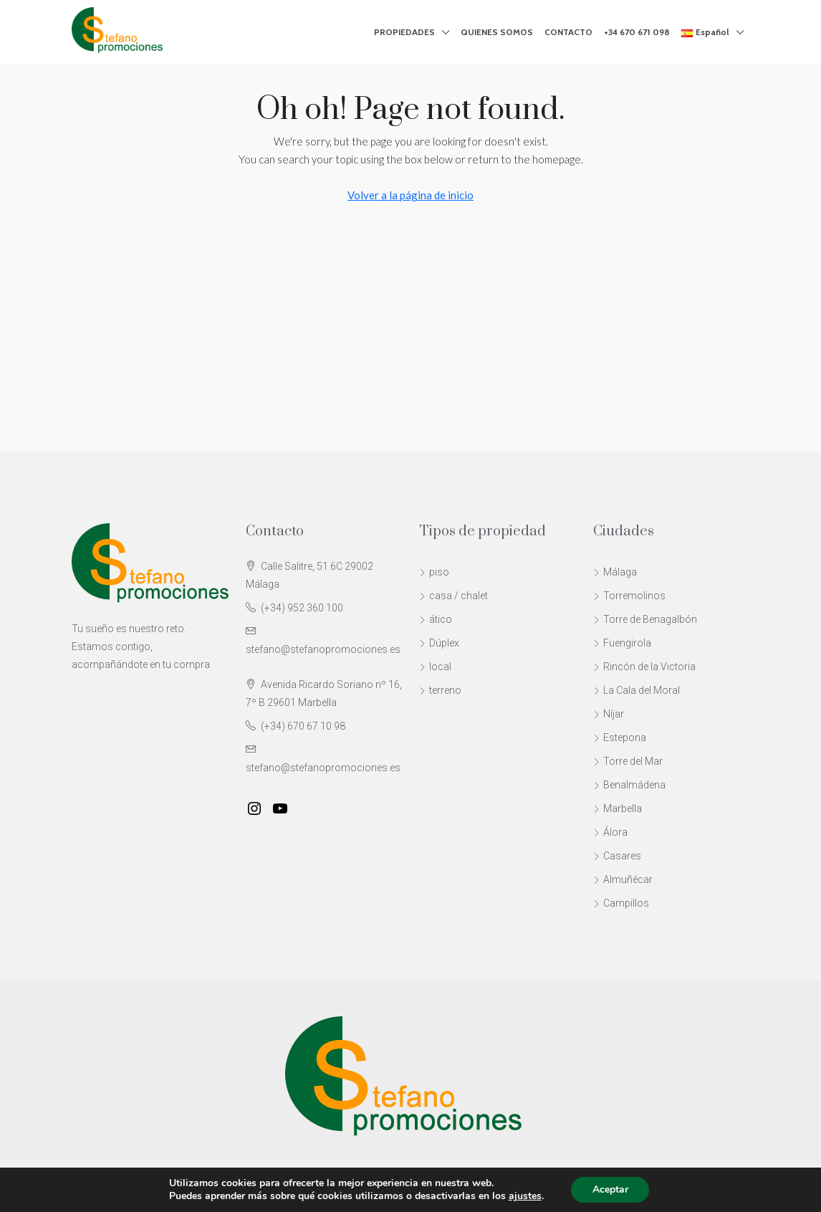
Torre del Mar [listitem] (628, 761)
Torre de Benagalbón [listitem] (645, 619)
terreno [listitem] (440, 690)
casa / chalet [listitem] (453, 595)
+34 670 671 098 (637, 32)
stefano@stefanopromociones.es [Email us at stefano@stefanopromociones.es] (323, 649)
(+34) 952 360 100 (302, 608)
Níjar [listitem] (608, 714)
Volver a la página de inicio (410, 195)
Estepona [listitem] (619, 737)
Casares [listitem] (617, 856)
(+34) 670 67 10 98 (303, 726)
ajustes (524, 1196)
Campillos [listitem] (621, 903)
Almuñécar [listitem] (623, 879)
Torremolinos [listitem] (629, 595)
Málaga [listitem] (615, 572)
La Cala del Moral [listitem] (636, 690)
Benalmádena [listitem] (629, 785)
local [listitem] (435, 666)
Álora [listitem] (610, 832)
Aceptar (610, 1189)
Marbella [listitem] (617, 808)
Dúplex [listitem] (439, 643)
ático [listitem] (435, 619)
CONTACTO (568, 32)
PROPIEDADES (404, 32)
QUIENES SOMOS (497, 32)
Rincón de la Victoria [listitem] (644, 666)
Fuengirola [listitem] (622, 643)
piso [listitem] (434, 572)
